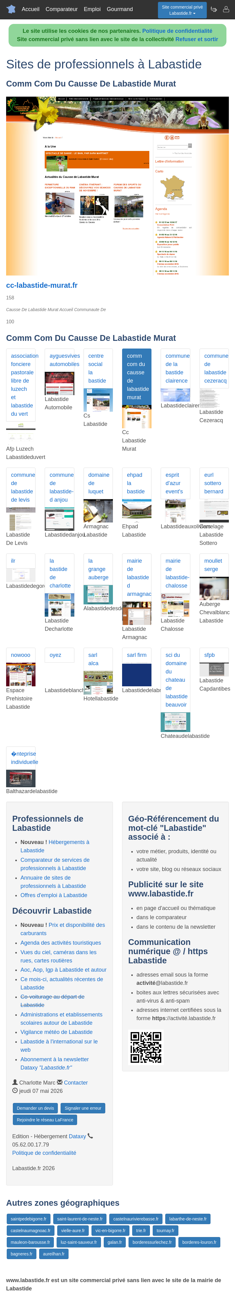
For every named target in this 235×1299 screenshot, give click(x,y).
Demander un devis (35, 1108)
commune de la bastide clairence (178, 368)
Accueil (30, 9)
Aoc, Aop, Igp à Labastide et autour (63, 970)
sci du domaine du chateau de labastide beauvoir (177, 680)
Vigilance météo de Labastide (57, 1032)
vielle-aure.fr (73, 1230)
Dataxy (77, 1136)
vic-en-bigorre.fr (110, 1230)
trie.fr (141, 1230)
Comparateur (62, 9)
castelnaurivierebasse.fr (136, 1218)
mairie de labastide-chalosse (177, 573)
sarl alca (93, 659)
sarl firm (137, 655)
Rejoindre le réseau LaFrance (45, 1119)
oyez (55, 655)
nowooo (20, 655)
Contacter (76, 1083)
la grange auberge (98, 569)
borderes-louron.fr (199, 1242)
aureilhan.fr (54, 1253)
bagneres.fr (21, 1253)
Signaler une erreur (83, 1108)
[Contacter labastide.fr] (226, 9)
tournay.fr (165, 1230)
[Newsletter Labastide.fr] (213, 9)
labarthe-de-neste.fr (188, 1218)
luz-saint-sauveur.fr (79, 1242)
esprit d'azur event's (174, 483)
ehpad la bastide (136, 483)
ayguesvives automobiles (62, 360)
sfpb (209, 655)
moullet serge (213, 565)
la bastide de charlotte (60, 573)
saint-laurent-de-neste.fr (80, 1218)
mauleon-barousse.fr (30, 1242)
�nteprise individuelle (23, 758)
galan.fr (115, 1242)
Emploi (92, 9)
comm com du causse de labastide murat (138, 376)
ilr (13, 561)
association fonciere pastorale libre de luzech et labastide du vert (23, 385)
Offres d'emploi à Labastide (54, 895)
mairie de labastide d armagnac (139, 577)
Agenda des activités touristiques (61, 943)
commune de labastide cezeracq (216, 368)
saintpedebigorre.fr (29, 1218)
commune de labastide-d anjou (62, 487)
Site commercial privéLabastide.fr (182, 10)
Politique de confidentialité (177, 31)
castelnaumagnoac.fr (30, 1230)
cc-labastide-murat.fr (42, 285)
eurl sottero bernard (213, 483)
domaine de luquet (99, 483)
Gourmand (120, 9)
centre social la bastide (97, 368)
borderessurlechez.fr (152, 1242)
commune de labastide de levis (23, 487)
